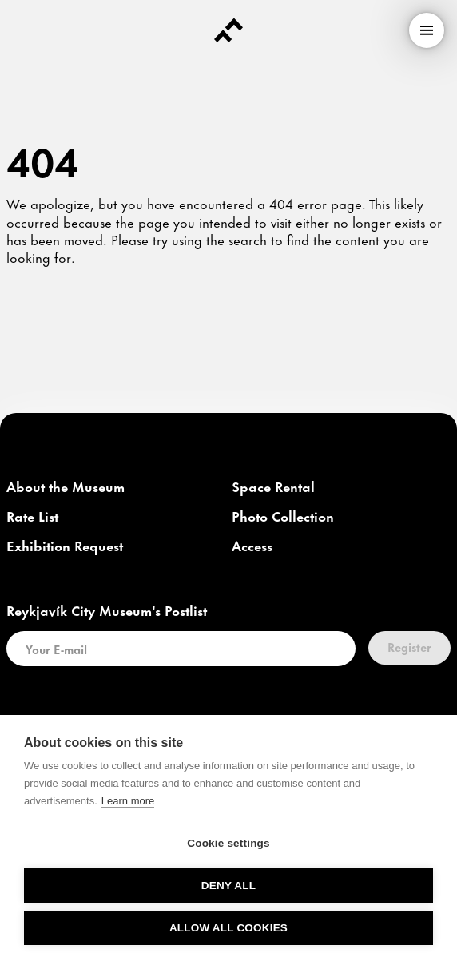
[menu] (426, 30)
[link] (65, 487)
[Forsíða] (228, 30)
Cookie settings (228, 843)
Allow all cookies (228, 928)
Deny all (228, 886)
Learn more (127, 801)
